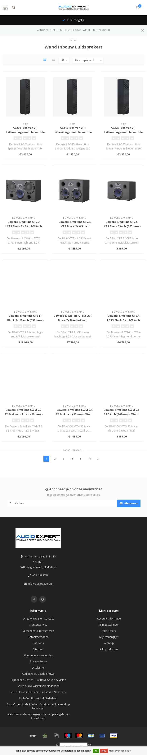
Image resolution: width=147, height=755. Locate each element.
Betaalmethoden (38, 637)
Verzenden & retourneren (38, 631)
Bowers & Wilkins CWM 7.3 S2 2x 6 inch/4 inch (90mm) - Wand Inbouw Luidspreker (24, 414)
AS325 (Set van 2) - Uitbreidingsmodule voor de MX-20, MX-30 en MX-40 (123, 132)
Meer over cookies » (120, 750)
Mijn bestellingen (108, 624)
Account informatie (109, 618)
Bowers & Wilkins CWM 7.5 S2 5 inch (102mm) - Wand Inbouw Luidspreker (122, 414)
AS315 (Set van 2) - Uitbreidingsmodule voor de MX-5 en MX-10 (72, 132)
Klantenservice (38, 624)
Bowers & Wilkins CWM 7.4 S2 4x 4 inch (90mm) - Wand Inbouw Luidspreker (74, 414)
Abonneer (129, 503)
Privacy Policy (38, 661)
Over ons (38, 643)
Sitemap (38, 649)
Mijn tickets (109, 631)
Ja (96, 750)
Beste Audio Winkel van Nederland (38, 686)
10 (89, 458)
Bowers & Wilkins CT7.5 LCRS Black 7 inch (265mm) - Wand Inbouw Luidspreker (121, 226)
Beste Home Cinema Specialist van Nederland (38, 692)
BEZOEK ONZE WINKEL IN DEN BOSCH (87, 30)
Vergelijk (109, 643)
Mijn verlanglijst (108, 637)
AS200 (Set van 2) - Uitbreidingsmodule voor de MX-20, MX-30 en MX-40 (25, 132)
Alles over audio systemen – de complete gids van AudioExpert (38, 716)
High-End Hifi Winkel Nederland (38, 698)
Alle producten (109, 649)
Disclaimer (38, 667)
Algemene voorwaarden (38, 655)
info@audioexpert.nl (40, 583)
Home (73, 40)
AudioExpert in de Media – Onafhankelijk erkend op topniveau (38, 706)
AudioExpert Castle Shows (38, 673)
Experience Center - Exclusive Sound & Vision (38, 680)
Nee (104, 750)
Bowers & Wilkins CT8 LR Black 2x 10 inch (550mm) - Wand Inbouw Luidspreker (25, 320)
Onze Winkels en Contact (38, 618)
